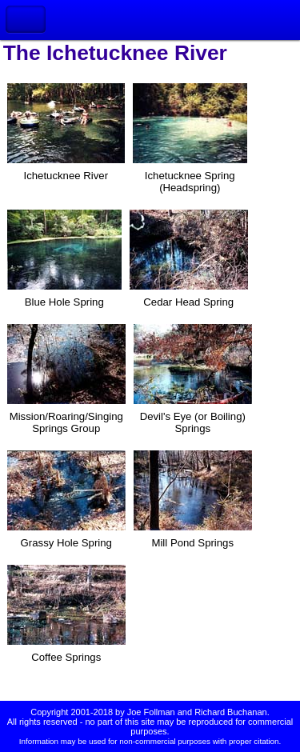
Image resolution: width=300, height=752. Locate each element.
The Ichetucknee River (115, 53)
